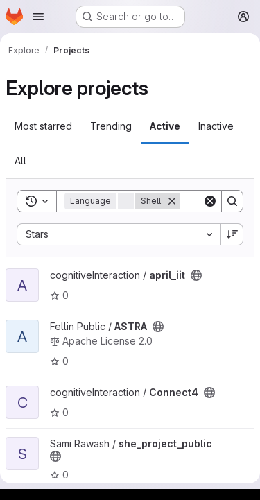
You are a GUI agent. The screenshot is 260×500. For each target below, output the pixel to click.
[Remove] (172, 201)
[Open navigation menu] (38, 17)
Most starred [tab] (43, 126)
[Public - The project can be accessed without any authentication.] (196, 275)
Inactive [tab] (216, 126)
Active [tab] (165, 126)
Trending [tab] (111, 126)
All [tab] (20, 160)
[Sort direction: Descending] (232, 234)
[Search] (232, 201)
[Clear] (210, 201)
